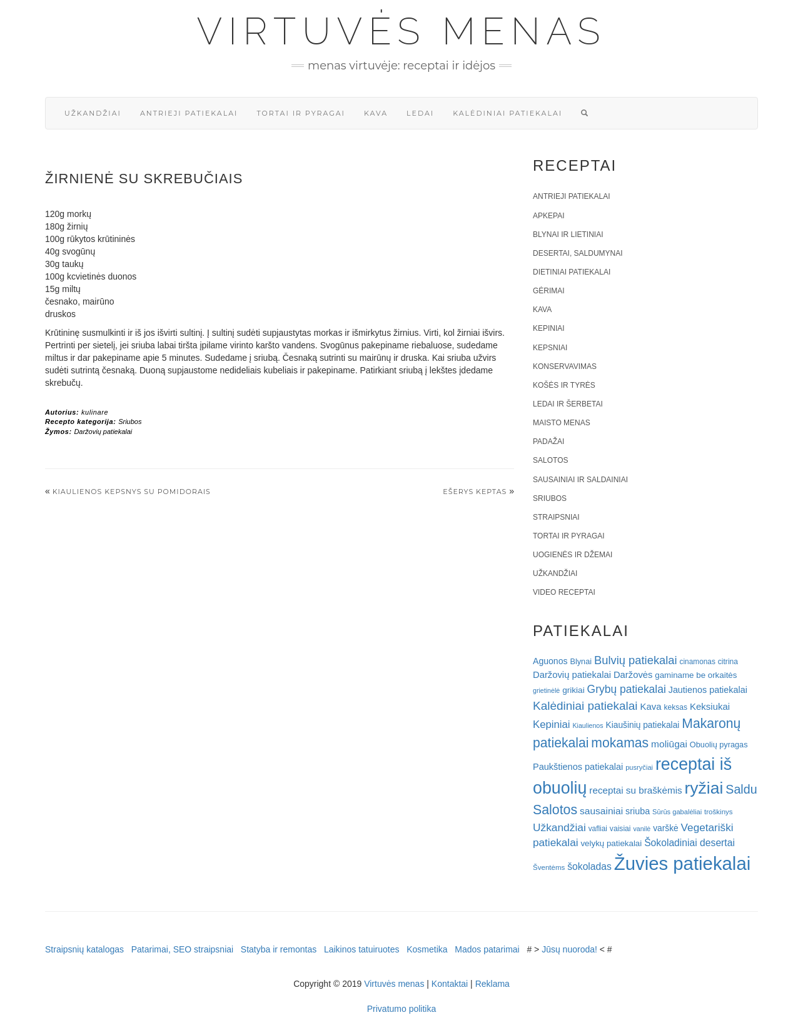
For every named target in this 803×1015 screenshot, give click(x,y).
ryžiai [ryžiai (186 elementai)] (704, 788)
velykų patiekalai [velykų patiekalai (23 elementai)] (611, 843)
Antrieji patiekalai (189, 113)
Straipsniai (556, 517)
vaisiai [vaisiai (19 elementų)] (620, 828)
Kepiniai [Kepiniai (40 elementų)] (551, 724)
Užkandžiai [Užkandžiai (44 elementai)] (559, 827)
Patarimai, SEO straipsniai (182, 949)
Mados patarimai (487, 949)
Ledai (420, 113)
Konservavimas (565, 366)
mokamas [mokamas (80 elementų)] (620, 742)
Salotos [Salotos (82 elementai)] (555, 809)
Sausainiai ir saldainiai (580, 479)
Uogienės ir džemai (572, 554)
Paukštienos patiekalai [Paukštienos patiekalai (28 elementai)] (578, 767)
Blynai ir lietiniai (568, 234)
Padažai (548, 441)
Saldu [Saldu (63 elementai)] (741, 789)
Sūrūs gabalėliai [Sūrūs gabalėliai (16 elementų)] (677, 812)
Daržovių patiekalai (103, 431)
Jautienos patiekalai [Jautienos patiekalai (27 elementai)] (708, 690)
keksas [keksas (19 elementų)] (675, 707)
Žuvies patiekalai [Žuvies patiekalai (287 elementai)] (682, 863)
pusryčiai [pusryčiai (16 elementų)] (639, 767)
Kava (376, 113)
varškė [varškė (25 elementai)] (666, 828)
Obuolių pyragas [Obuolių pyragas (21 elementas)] (719, 744)
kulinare (94, 412)
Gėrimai (549, 290)
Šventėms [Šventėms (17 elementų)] (549, 867)
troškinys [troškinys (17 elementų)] (718, 812)
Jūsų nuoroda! (569, 949)
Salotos (550, 460)
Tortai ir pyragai (300, 113)
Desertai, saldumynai (578, 253)
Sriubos (129, 421)
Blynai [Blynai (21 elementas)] (581, 661)
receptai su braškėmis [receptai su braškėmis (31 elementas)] (635, 790)
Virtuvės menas (402, 31)
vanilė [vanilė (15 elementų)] (641, 828)
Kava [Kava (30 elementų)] (650, 706)
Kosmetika (427, 949)
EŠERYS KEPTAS (475, 491)
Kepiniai (549, 328)
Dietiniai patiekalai (571, 272)
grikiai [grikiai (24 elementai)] (573, 690)
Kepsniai (550, 347)
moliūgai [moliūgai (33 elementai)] (669, 744)
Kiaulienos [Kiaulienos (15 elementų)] (587, 725)
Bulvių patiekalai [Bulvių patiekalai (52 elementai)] (635, 660)
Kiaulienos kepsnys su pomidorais (132, 491)
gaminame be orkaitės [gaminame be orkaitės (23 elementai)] (696, 675)
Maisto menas (561, 422)
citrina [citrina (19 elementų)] (728, 661)
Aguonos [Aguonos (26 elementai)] (550, 661)
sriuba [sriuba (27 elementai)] (637, 811)
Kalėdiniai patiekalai (507, 113)
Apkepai (548, 215)
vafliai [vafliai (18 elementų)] (597, 828)
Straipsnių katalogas (84, 949)
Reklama (492, 984)
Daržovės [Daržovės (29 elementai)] (633, 675)
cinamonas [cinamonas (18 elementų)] (697, 661)
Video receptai (564, 592)
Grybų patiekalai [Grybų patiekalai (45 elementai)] (626, 689)
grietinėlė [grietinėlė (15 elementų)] (546, 690)
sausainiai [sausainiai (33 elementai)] (601, 810)
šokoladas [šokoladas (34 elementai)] (589, 866)
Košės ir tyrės (564, 385)
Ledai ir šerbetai (568, 404)
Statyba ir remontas (278, 949)
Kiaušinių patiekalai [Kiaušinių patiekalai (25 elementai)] (643, 725)
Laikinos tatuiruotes (362, 949)
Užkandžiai (92, 113)
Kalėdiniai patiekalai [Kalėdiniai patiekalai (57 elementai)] (585, 705)
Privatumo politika (402, 1009)
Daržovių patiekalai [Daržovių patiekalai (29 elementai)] (572, 675)
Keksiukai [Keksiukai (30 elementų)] (710, 706)
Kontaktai (450, 984)
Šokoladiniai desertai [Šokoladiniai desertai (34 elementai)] (689, 842)
